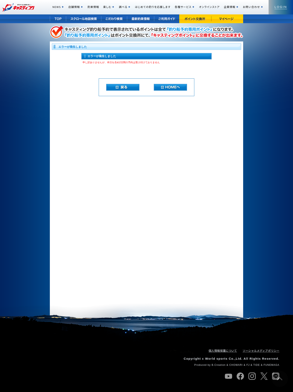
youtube (228, 376)
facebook (240, 376)
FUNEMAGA (271, 365)
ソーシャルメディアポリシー (261, 351)
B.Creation (219, 365)
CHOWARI (236, 365)
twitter (264, 376)
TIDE (256, 365)
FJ (248, 365)
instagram (252, 376)
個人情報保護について (223, 351)
